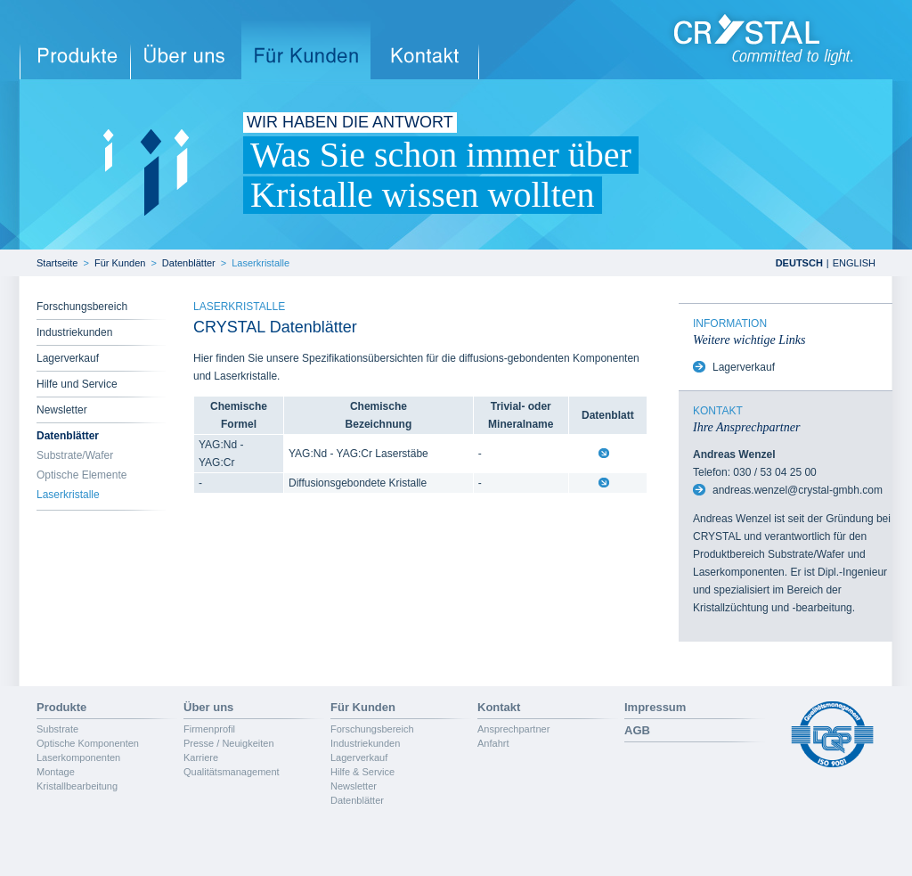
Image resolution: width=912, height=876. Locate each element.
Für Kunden (119, 263)
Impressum (655, 707)
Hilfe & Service (362, 771)
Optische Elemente (81, 475)
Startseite (57, 263)
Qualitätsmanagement (231, 771)
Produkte (61, 707)
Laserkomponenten (78, 757)
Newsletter (62, 410)
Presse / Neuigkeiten (228, 743)
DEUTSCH (799, 263)
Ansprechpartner (513, 729)
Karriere (200, 757)
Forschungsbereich (82, 306)
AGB (637, 730)
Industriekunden (74, 332)
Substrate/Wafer (75, 455)
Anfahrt (493, 743)
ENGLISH (854, 263)
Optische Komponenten (88, 743)
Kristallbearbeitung (77, 786)
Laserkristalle (260, 263)
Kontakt (498, 707)
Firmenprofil (209, 729)
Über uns (208, 707)
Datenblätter (189, 263)
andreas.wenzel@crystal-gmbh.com (797, 490)
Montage (56, 771)
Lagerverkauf (68, 358)
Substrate (57, 729)
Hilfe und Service (77, 384)
